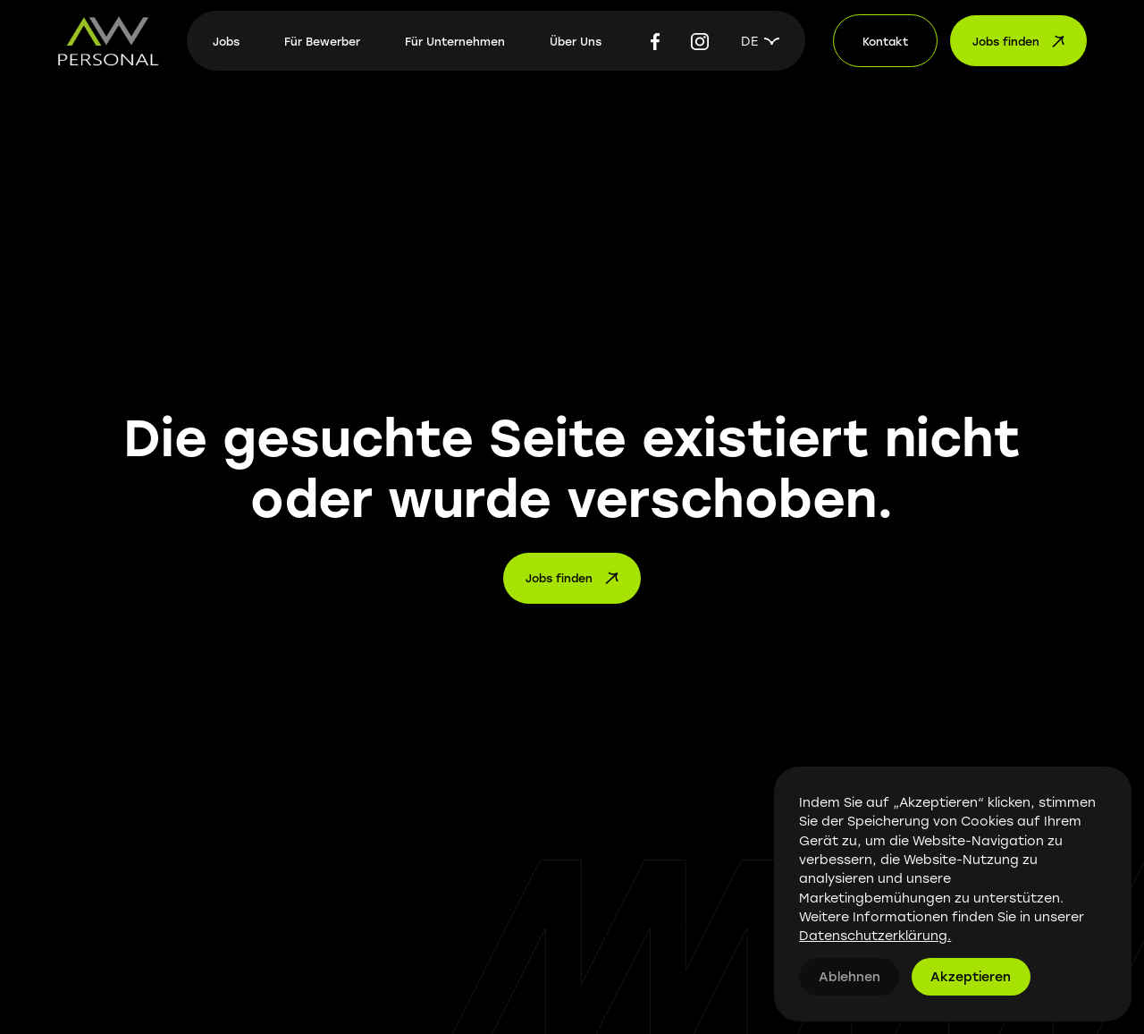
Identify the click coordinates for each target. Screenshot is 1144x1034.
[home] (108, 41)
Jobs (226, 41)
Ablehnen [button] (849, 976)
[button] (760, 41)
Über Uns (575, 41)
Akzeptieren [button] (970, 976)
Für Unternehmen (455, 41)
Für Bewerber (322, 41)
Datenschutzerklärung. (875, 935)
